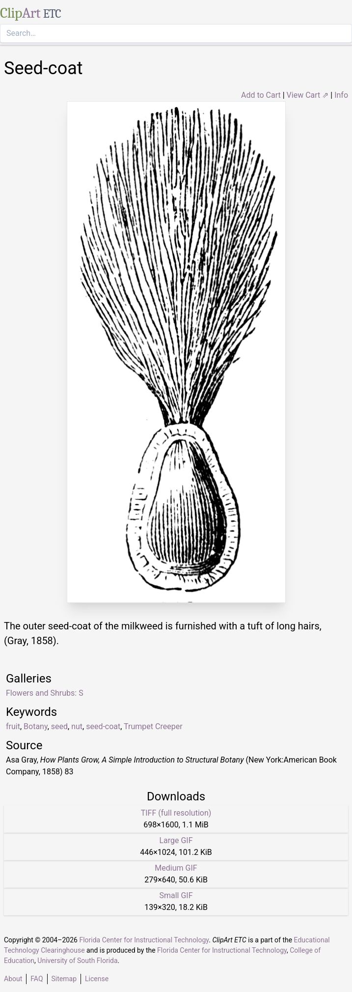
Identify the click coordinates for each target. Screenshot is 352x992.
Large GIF (175, 840)
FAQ (36, 979)
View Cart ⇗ (308, 95)
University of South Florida (77, 960)
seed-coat (103, 726)
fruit (13, 726)
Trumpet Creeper (153, 726)
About (13, 979)
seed (59, 726)
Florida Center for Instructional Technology (144, 940)
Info (341, 95)
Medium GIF (176, 868)
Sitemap (64, 979)
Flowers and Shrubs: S (44, 693)
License (96, 979)
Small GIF (175, 895)
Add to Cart (261, 95)
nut (76, 726)
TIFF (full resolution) (176, 813)
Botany (36, 726)
